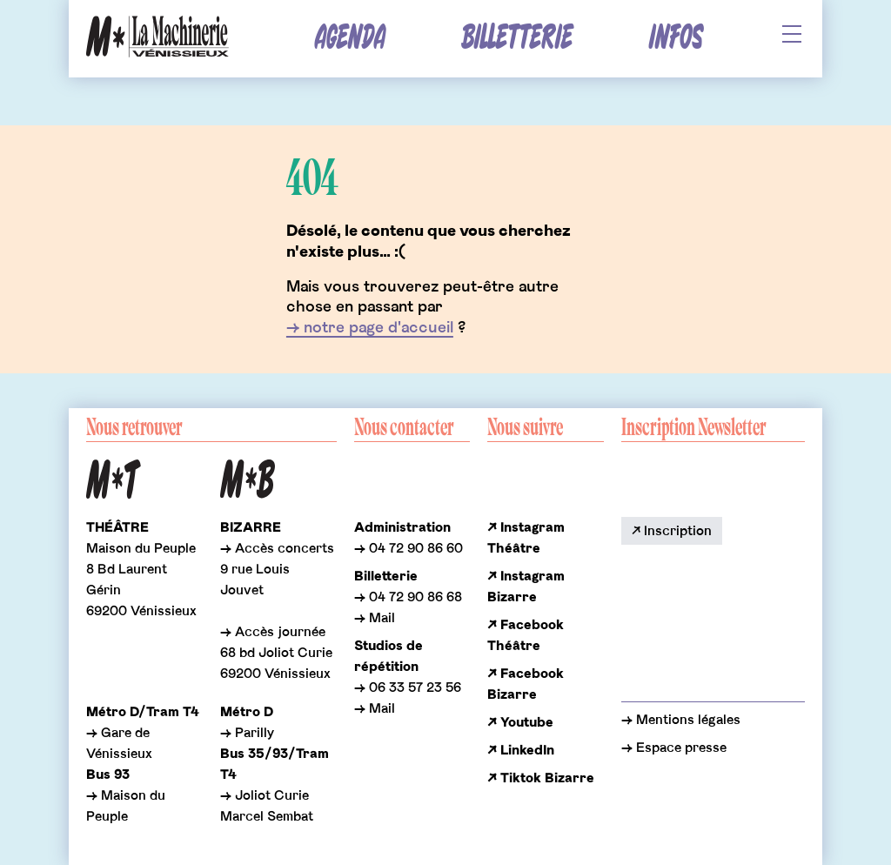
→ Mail (374, 618)
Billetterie (517, 38)
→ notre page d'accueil (369, 327)
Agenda (350, 38)
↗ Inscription (672, 531)
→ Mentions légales (680, 720)
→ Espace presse (674, 747)
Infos (675, 38)
